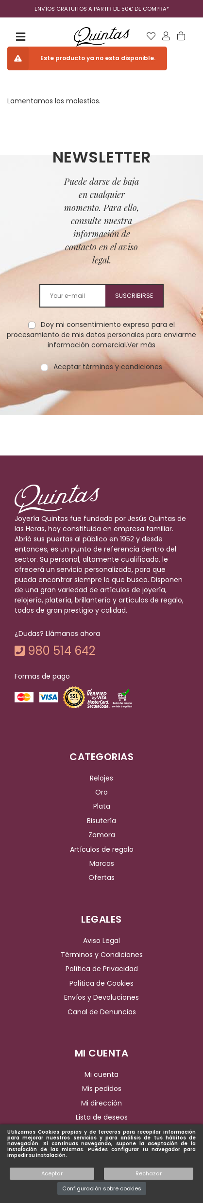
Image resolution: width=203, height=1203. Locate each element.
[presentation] (101, 403)
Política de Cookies (101, 983)
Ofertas (101, 877)
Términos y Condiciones (102, 954)
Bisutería (101, 821)
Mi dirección (101, 1103)
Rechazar (148, 1173)
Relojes (101, 778)
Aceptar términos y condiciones (107, 367)
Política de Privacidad (102, 969)
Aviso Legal (101, 940)
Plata (101, 807)
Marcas (101, 863)
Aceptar (52, 1173)
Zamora (101, 835)
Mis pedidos (101, 1088)
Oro (101, 792)
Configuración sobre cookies (101, 1188)
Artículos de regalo (102, 849)
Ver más (141, 345)
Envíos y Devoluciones (101, 997)
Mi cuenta (101, 1074)
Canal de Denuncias (102, 1012)
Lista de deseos (102, 1117)
